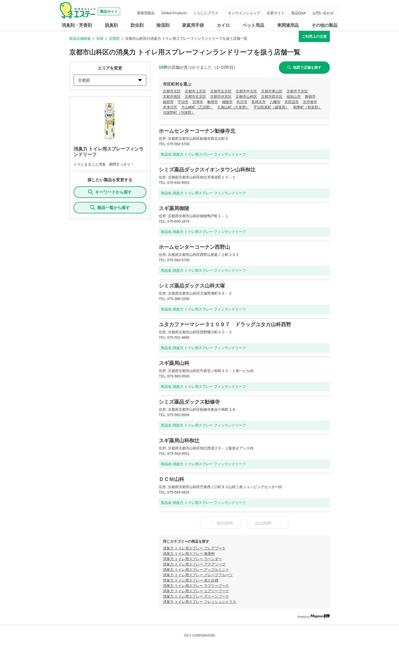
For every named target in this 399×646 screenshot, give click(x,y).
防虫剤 (137, 25)
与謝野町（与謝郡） (179, 113)
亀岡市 (212, 102)
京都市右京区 (195, 96)
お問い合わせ (325, 11)
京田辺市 (291, 102)
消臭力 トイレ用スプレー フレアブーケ (194, 548)
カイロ (223, 25)
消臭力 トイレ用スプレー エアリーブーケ (196, 591)
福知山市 (294, 96)
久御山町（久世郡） (233, 107)
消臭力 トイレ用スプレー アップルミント (196, 570)
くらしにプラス (219, 11)
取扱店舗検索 (80, 38)
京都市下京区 (297, 91)
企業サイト (284, 11)
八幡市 (275, 102)
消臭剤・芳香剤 (77, 25)
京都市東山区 (271, 91)
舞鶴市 (310, 96)
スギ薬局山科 (174, 363)
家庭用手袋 (193, 25)
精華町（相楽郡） (307, 107)
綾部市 (168, 102)
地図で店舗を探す (304, 67)
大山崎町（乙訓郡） (197, 107)
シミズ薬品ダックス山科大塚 (192, 285)
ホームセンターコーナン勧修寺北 (197, 131)
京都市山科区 (246, 96)
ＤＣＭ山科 (171, 479)
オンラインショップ (255, 11)
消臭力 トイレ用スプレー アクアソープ (194, 564)
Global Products (191, 11)
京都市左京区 (221, 91)
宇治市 (183, 102)
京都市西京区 (271, 96)
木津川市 (170, 107)
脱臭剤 (111, 25)
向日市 (242, 102)
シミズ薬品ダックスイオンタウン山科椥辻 (207, 169)
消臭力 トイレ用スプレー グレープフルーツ (198, 575)
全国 (99, 38)
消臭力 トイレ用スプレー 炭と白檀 (190, 580)
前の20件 (221, 523)
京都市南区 (172, 96)
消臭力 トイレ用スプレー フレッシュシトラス (199, 602)
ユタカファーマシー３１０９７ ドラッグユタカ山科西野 (225, 324)
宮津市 (197, 102)
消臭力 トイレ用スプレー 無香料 (189, 554)
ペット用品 (253, 25)
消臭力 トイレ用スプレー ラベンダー (192, 559)
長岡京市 (258, 102)
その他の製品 (324, 25)
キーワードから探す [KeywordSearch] (110, 192)
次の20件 (267, 523)
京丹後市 (310, 102)
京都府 (114, 38)
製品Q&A (303, 11)
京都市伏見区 (221, 96)
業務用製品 (166, 11)
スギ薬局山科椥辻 (179, 440)
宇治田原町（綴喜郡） (271, 107)
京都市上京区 (195, 91)
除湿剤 (162, 25)
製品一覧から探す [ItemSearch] (110, 207)
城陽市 (227, 102)
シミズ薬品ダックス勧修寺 (189, 402)
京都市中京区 (246, 91)
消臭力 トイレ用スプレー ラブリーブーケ (196, 586)
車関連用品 (288, 25)
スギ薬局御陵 (174, 208)
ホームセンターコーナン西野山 (194, 247)
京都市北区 (172, 91)
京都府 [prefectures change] (110, 80)
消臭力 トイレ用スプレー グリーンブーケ (196, 596)
